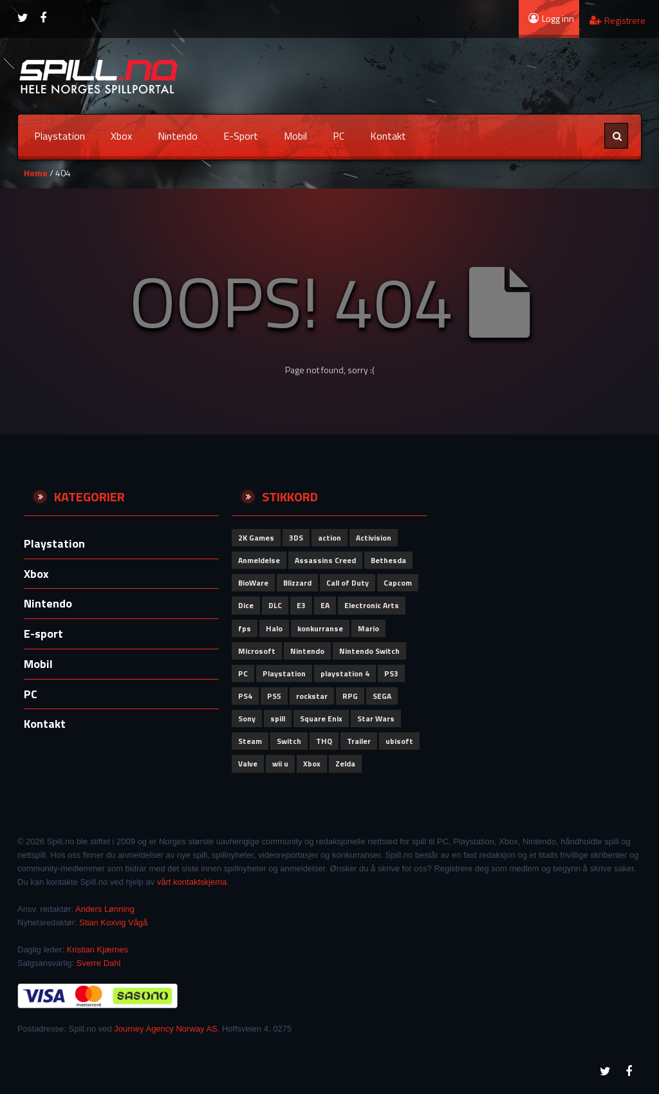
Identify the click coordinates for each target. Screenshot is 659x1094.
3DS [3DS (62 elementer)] (296, 538)
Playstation (59, 136)
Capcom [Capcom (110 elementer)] (398, 583)
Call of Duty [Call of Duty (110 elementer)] (347, 583)
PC (338, 136)
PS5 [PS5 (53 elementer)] (274, 696)
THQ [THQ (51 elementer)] (324, 741)
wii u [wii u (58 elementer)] (280, 763)
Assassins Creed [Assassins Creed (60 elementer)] (325, 560)
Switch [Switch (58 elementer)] (289, 741)
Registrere (617, 20)
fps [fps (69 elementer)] (244, 628)
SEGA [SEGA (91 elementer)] (382, 696)
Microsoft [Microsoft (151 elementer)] (256, 651)
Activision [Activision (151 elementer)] (373, 538)
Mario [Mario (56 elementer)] (368, 628)
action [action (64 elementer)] (329, 538)
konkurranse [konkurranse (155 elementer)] (320, 628)
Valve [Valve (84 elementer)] (247, 763)
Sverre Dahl (99, 963)
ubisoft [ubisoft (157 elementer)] (399, 741)
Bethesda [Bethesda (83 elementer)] (388, 560)
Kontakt (388, 136)
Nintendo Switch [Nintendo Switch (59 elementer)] (369, 651)
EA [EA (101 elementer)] (325, 605)
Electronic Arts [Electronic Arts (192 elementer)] (371, 605)
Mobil (295, 136)
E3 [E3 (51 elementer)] (301, 605)
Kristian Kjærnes (97, 949)
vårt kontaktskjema (192, 882)
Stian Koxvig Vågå (113, 922)
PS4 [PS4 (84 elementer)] (245, 696)
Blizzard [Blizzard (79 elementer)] (297, 583)
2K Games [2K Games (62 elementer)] (256, 538)
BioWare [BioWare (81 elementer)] (253, 583)
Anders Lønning (105, 909)
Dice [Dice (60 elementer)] (246, 605)
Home (36, 173)
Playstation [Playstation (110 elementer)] (284, 673)
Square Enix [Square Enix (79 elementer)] (321, 718)
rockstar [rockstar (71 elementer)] (312, 696)
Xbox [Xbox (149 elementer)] (311, 763)
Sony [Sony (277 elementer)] (246, 718)
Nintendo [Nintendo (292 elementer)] (307, 651)
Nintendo (178, 136)
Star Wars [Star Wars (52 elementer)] (375, 718)
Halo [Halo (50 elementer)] (274, 628)
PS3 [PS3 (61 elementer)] (391, 673)
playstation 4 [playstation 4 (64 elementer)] (344, 673)
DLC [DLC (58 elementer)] (275, 605)
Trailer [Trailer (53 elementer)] (359, 741)
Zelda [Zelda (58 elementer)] (345, 763)
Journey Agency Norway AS (165, 1029)
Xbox (121, 136)
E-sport (240, 136)
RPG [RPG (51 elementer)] (350, 696)
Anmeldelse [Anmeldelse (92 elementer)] (259, 560)
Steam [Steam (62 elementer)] (250, 741)
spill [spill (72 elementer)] (277, 718)
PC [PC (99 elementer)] (243, 673)
